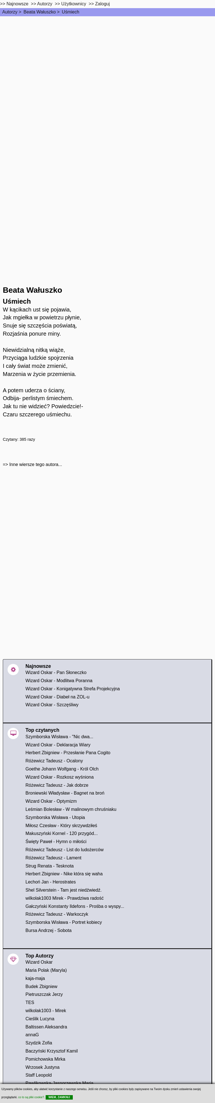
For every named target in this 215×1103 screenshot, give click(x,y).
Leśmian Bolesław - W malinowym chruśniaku (70, 809)
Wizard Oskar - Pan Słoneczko (56, 672)
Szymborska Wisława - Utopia (55, 817)
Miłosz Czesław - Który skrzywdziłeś (61, 825)
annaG (32, 1034)
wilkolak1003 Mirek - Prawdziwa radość (64, 898)
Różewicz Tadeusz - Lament (53, 857)
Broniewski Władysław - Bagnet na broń (64, 793)
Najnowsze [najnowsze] (17, 3)
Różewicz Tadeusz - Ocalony (54, 760)
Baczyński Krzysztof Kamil (51, 1051)
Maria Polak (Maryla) (46, 970)
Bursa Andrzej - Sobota (48, 930)
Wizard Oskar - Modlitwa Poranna (58, 680)
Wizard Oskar (39, 962)
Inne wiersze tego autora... (35, 464)
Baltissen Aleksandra (46, 1026)
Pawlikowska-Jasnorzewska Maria (59, 1083)
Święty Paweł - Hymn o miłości (56, 841)
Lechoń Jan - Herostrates (50, 882)
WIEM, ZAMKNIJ (59, 1097)
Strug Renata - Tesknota (49, 866)
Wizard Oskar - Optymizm (51, 801)
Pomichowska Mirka (45, 1059)
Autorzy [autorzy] (44, 3)
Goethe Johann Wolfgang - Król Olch (62, 769)
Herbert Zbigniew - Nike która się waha (64, 873)
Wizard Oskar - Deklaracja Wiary (57, 744)
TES (29, 1002)
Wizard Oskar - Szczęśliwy (51, 704)
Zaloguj (102, 3)
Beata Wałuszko (40, 12)
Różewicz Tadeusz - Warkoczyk (56, 914)
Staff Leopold (38, 1075)
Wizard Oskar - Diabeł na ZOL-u (57, 696)
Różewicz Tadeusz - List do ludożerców (64, 849)
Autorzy (9, 12)
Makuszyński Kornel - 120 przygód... (61, 833)
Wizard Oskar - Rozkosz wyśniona (59, 777)
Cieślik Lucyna (39, 1018)
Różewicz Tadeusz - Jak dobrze (56, 785)
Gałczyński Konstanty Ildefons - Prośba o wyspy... (74, 906)
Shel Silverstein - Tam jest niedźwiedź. (63, 890)
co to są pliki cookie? (31, 1097)
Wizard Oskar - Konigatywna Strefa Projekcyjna (72, 688)
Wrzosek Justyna (42, 1067)
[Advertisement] (107, 58)
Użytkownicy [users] (73, 3)
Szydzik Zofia (38, 1042)
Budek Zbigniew (41, 986)
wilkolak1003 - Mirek (45, 1010)
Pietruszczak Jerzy (44, 994)
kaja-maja (35, 978)
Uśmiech (70, 12)
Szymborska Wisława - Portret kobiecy (63, 922)
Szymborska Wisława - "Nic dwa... (59, 736)
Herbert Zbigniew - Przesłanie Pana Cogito (67, 752)
